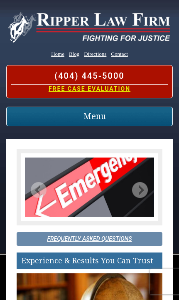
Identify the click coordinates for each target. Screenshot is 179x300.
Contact (119, 54)
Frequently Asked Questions (89, 238)
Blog (74, 54)
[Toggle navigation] (89, 116)
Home (57, 54)
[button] (38, 189)
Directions (95, 54)
